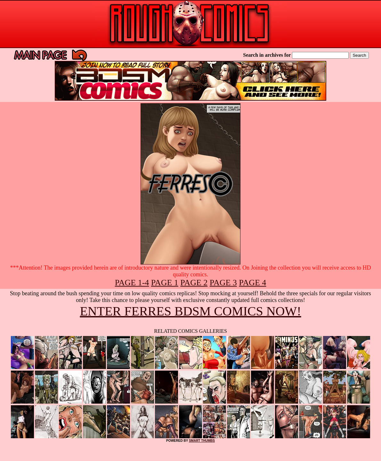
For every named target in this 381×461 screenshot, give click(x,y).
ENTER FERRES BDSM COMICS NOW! (190, 311)
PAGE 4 (252, 282)
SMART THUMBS (202, 440)
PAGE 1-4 (132, 282)
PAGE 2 (193, 282)
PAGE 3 (223, 282)
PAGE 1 (164, 282)
